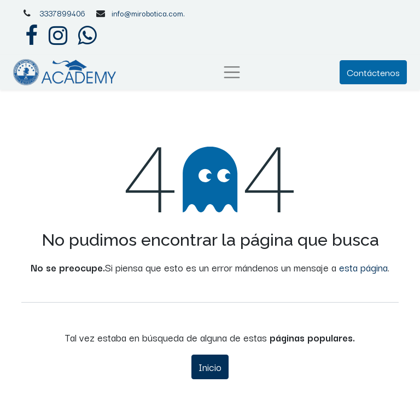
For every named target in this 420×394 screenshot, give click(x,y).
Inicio (210, 366)
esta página (363, 267)
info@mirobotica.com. (148, 13)
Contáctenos (373, 72)
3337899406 (62, 13)
